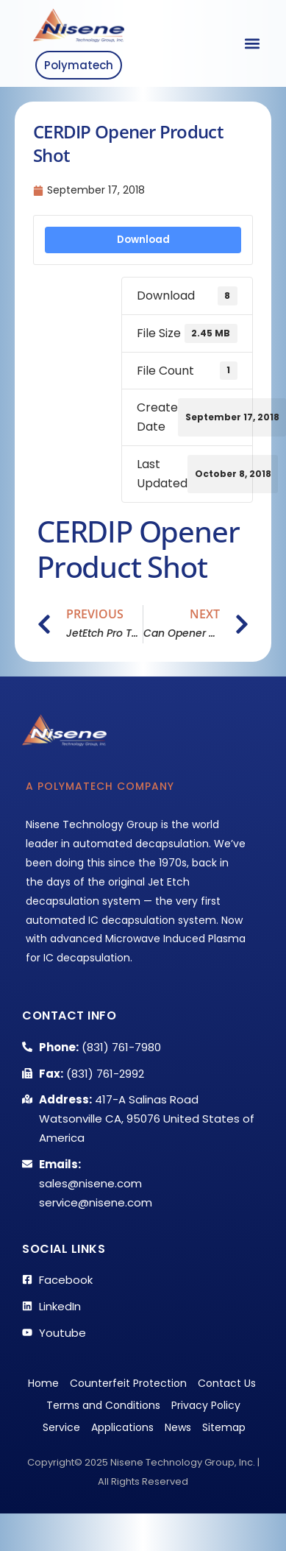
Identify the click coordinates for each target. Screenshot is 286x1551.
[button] (252, 44)
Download (143, 240)
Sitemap (224, 1427)
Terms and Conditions (103, 1405)
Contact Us (227, 1383)
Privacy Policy (205, 1405)
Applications (122, 1427)
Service (61, 1427)
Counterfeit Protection (128, 1383)
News (178, 1427)
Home (43, 1383)
